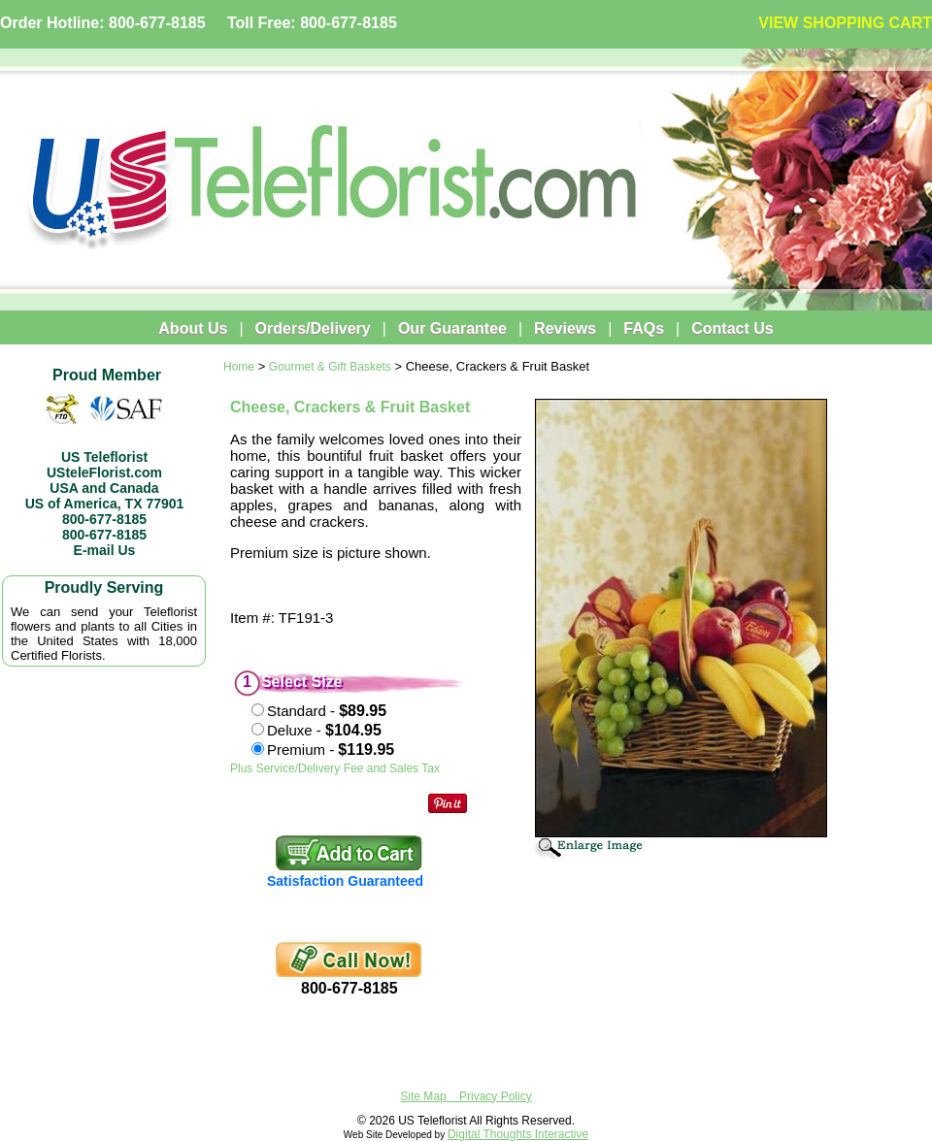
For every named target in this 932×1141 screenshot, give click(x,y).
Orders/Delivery (313, 328)
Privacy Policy (495, 1096)
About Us (192, 328)
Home (238, 367)
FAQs (643, 328)
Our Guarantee (452, 328)
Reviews (565, 328)
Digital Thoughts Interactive (518, 1134)
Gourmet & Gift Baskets (330, 367)
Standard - (326, 710)
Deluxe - (324, 730)
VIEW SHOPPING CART (845, 23)
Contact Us (732, 328)
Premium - (330, 749)
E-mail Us (105, 550)
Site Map (423, 1096)
